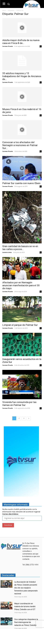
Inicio (4, 10)
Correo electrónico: (10, 514)
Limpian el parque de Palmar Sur (20, 325)
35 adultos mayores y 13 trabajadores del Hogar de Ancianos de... (21, 76)
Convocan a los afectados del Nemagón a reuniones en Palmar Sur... (20, 145)
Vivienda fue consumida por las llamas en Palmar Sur (19, 403)
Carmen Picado (7, 46)
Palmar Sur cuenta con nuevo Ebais (21, 183)
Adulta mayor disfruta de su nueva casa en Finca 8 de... (20, 42)
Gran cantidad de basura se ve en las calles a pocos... (20, 248)
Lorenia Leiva (7, 252)
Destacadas (4, 608)
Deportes (4, 586)
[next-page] (29, 418)
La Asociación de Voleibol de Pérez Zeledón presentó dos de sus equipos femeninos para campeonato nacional (26, 588)
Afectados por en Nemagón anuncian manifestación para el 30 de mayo (21, 285)
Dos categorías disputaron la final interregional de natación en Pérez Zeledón (26, 622)
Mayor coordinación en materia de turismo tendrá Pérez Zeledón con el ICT (24, 606)
